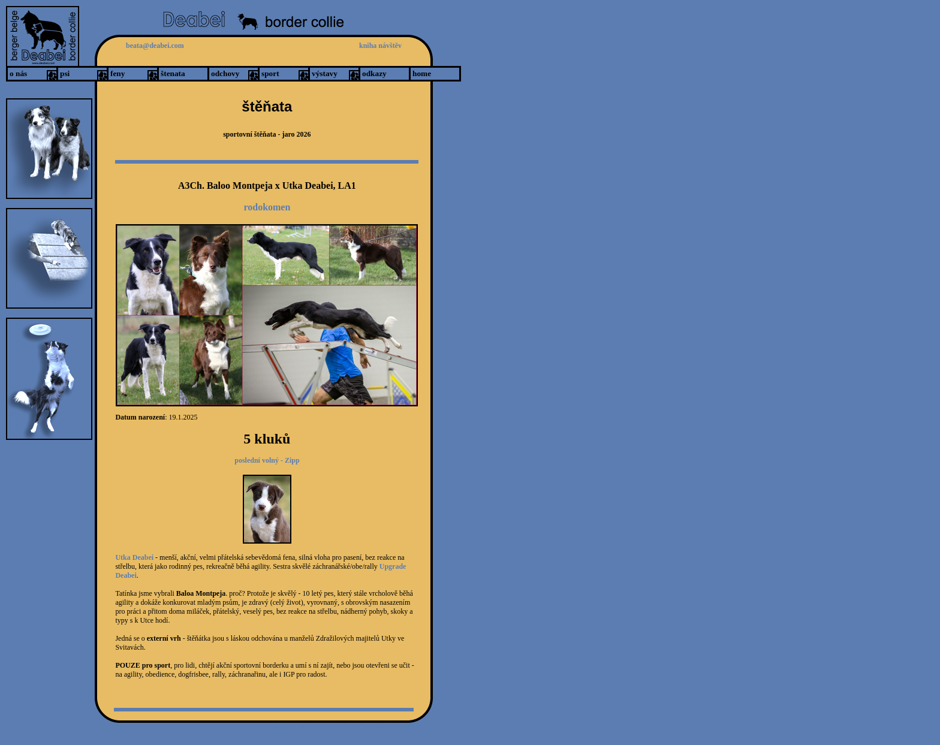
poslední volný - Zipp (266, 460)
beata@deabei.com (155, 45)
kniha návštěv (380, 45)
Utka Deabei (135, 557)
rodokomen (266, 207)
